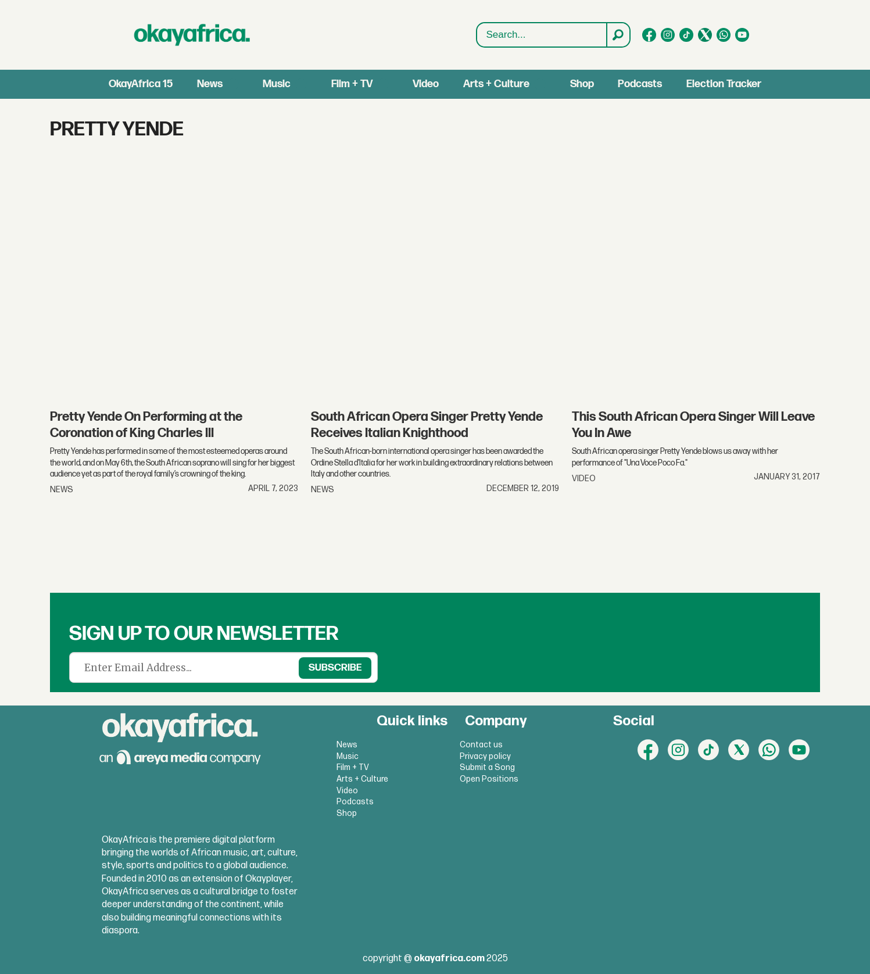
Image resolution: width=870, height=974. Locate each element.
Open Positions (489, 779)
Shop (582, 84)
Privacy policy (485, 756)
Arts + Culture (496, 84)
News (210, 84)
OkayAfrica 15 (141, 84)
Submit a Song (487, 767)
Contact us (481, 745)
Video (426, 84)
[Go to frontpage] (192, 34)
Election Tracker (723, 84)
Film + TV (352, 84)
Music (277, 84)
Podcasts (640, 84)
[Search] (617, 34)
